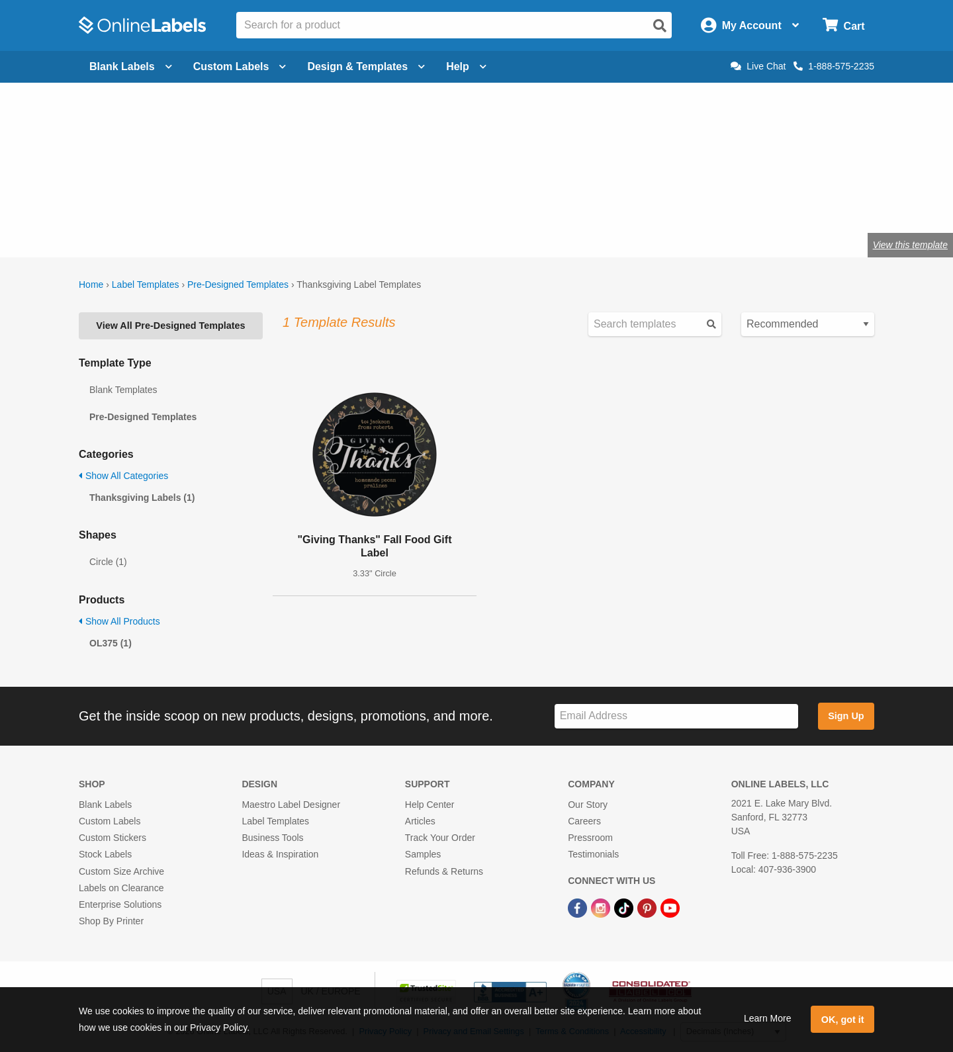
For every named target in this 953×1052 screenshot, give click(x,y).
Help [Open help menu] (466, 66)
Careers (584, 821)
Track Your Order (440, 837)
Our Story (588, 804)
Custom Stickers (112, 837)
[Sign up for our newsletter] (676, 716)
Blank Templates (123, 389)
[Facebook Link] (579, 907)
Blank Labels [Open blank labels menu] (130, 66)
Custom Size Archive (121, 871)
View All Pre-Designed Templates (170, 325)
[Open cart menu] (843, 25)
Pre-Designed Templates (238, 284)
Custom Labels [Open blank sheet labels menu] (240, 66)
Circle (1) (108, 561)
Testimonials (593, 854)
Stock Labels (105, 854)
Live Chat (758, 66)
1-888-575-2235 (834, 66)
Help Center (430, 804)
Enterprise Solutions (120, 904)
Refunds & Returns (444, 871)
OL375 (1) (110, 643)
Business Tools (272, 837)
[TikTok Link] (625, 907)
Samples (423, 854)
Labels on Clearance (121, 888)
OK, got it (842, 1019)
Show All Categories (123, 475)
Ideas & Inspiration (280, 854)
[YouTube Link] (670, 907)
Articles (420, 821)
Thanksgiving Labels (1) (142, 497)
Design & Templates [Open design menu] (366, 66)
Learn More (768, 1018)
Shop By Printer (111, 921)
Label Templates (145, 284)
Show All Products (119, 621)
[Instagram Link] (602, 907)
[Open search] (660, 26)
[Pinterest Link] (648, 907)
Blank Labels (105, 804)
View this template (910, 245)
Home (91, 284)
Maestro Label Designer (291, 804)
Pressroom (590, 837)
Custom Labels (109, 821)
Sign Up (846, 716)
